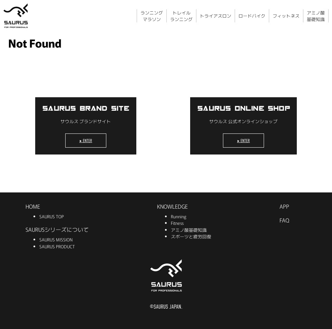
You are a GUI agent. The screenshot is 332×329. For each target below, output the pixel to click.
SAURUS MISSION (55, 239)
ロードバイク (251, 15)
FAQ (284, 220)
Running (178, 216)
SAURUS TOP (51, 216)
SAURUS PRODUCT (57, 246)
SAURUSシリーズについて (57, 229)
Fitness (177, 223)
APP (284, 206)
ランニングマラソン (151, 15)
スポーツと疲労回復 (191, 236)
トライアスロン (215, 15)
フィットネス (286, 15)
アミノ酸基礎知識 (316, 15)
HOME (33, 206)
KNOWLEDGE (172, 206)
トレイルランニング (181, 15)
